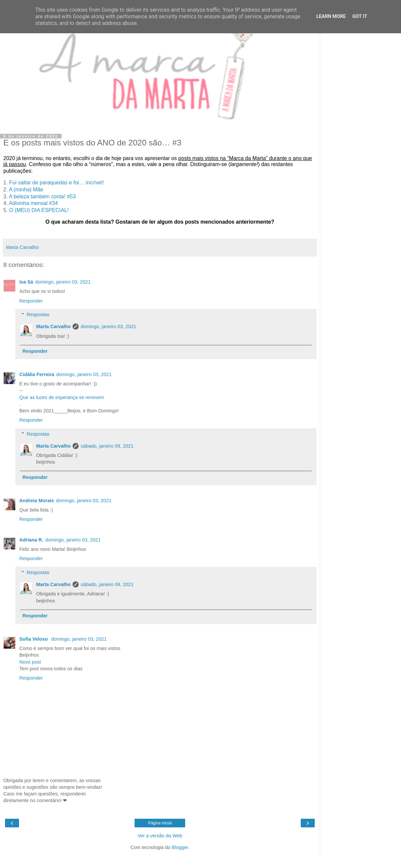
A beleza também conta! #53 (42, 196)
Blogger (180, 847)
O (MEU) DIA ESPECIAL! (39, 210)
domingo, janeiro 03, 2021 (63, 282)
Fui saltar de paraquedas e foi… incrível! (56, 182)
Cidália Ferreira (36, 374)
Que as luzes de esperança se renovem (61, 397)
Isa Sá (26, 282)
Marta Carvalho (53, 326)
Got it (359, 16)
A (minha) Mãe (27, 189)
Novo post (30, 662)
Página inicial (160, 823)
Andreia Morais (36, 500)
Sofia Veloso (34, 639)
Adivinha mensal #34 (33, 203)
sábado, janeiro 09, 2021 (107, 446)
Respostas (38, 314)
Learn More (331, 16)
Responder (31, 301)
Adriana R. (31, 539)
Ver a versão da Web (160, 835)
